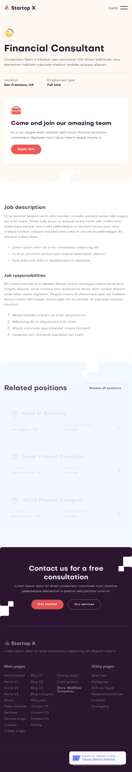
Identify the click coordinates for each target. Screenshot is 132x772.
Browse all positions (105, 388)
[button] (113, 8)
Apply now (26, 149)
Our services (84, 606)
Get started (47, 606)
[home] (20, 7)
